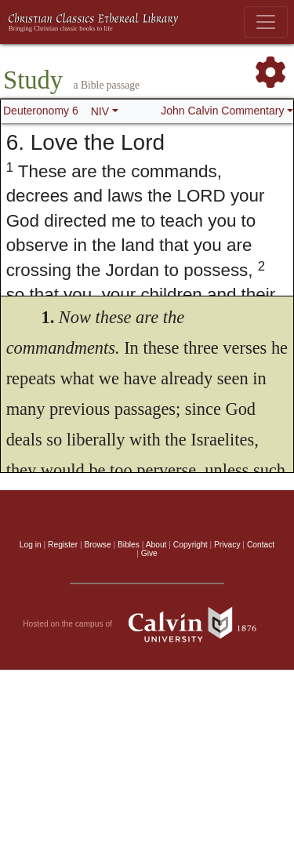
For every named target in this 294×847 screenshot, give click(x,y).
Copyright (190, 544)
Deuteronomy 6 (40, 110)
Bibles (129, 544)
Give (149, 553)
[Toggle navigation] (266, 22)
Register (63, 544)
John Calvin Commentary (222, 110)
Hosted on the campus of (147, 624)
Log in (31, 544)
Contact (260, 544)
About (156, 544)
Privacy (227, 544)
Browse (98, 544)
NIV (100, 111)
